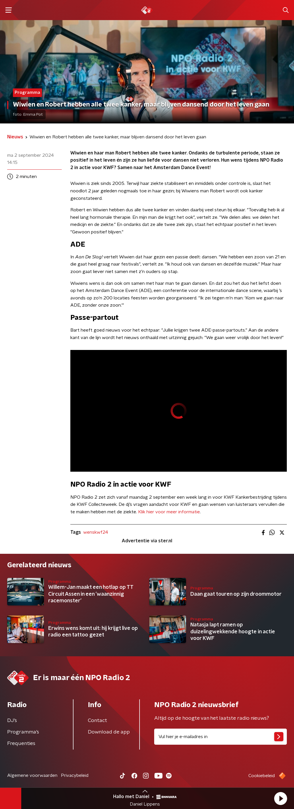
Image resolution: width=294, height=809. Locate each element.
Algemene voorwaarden (32, 775)
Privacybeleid (74, 775)
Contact (97, 720)
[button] (280, 798)
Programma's (23, 732)
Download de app (109, 732)
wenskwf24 (95, 532)
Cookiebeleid (261, 775)
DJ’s (12, 720)
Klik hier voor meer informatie (169, 512)
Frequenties (21, 743)
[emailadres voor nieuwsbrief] (220, 737)
